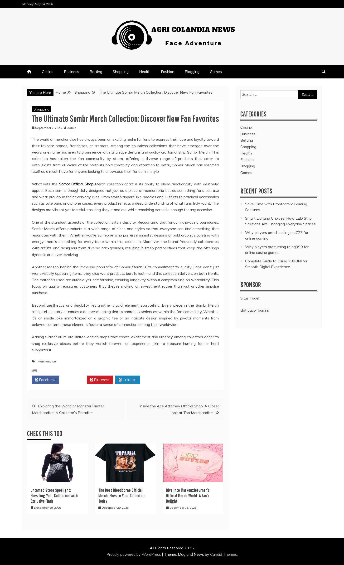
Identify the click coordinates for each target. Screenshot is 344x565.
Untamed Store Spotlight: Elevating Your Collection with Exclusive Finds (54, 496)
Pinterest (100, 380)
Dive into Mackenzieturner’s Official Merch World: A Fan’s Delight (188, 496)
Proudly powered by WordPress (134, 554)
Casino (47, 71)
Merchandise (47, 361)
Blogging (192, 71)
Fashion (167, 71)
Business (71, 71)
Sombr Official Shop (76, 184)
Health (144, 71)
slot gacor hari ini (254, 310)
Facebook (45, 380)
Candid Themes (223, 554)
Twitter (73, 380)
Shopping (121, 71)
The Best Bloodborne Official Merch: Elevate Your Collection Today (121, 496)
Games (216, 71)
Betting (96, 71)
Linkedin (127, 380)
